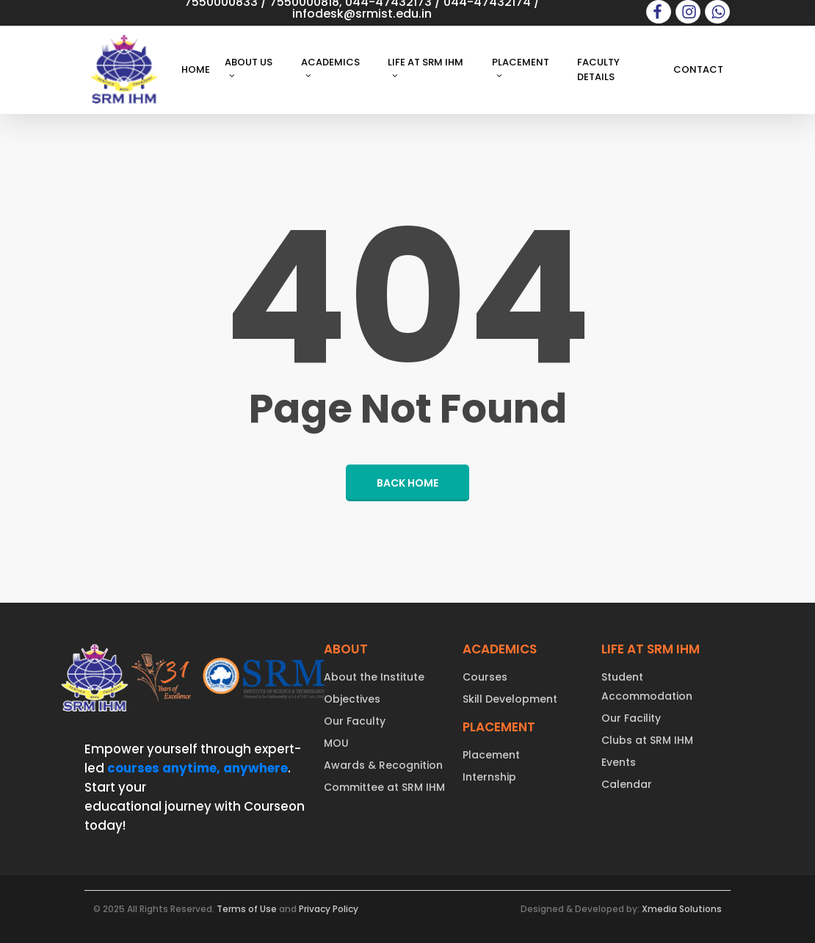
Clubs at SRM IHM (647, 740)
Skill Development (510, 699)
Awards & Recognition (383, 765)
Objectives (352, 699)
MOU (336, 743)
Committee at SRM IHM (384, 787)
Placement (491, 754)
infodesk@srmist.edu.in (362, 13)
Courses (485, 677)
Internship (489, 777)
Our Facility (631, 718)
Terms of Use (247, 909)
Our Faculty (354, 721)
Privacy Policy (328, 909)
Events (618, 762)
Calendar (626, 784)
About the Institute (374, 677)
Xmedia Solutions (682, 909)
